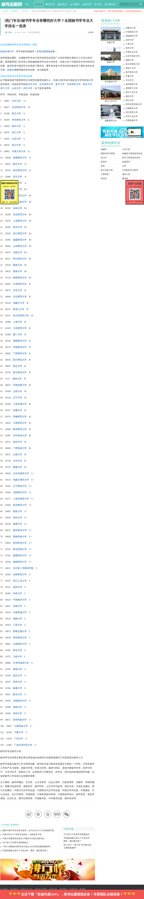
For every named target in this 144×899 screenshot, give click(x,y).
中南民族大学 (20, 612)
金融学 (104, 149)
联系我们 (14, 889)
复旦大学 (60, 84)
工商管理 (105, 174)
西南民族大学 (20, 536)
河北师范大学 (20, 296)
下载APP (109, 4)
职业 (97, 4)
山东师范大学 (20, 246)
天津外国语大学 (21, 663)
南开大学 (17, 164)
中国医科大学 (132, 108)
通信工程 (126, 174)
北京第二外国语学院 (23, 568)
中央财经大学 (132, 32)
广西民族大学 (20, 448)
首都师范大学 (20, 157)
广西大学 (130, 44)
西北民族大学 (20, 549)
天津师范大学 (20, 284)
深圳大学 (17, 713)
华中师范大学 (20, 258)
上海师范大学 (20, 221)
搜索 (141, 4)
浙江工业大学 (20, 581)
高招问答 (73, 889)
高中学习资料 (41, 889)
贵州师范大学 (20, 543)
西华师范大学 (20, 637)
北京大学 (32, 84)
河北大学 (130, 80)
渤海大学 (17, 669)
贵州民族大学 (20, 719)
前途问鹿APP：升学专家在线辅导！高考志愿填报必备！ (119, 11)
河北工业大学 (132, 116)
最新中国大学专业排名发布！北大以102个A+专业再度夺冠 (28, 830)
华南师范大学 (20, 347)
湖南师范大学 (20, 341)
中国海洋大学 (20, 599)
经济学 (104, 162)
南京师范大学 (20, 170)
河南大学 (111, 42)
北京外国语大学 (21, 473)
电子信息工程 (107, 170)
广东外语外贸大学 (23, 745)
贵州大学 (130, 48)
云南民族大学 (21, 726)
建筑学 (125, 178)
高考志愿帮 (11, 4)
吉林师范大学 (20, 574)
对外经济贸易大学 (134, 104)
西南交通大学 (20, 631)
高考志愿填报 (43, 51)
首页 (39, 4)
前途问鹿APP (7, 51)
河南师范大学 (20, 701)
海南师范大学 (20, 562)
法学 (124, 166)
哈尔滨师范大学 (21, 315)
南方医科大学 (132, 72)
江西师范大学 (20, 423)
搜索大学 (124, 4)
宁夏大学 (18, 732)
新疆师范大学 (20, 555)
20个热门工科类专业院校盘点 (15, 842)
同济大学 (17, 682)
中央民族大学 (20, 202)
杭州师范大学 (20, 505)
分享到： (91, 32)
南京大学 (87, 84)
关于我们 (4, 889)
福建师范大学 (20, 240)
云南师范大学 (20, 644)
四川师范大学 (20, 360)
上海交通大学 (20, 404)
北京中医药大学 (133, 56)
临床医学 (126, 162)
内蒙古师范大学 (21, 479)
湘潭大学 (130, 60)
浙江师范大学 (20, 233)
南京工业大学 (132, 92)
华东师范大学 (74, 84)
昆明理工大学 (132, 88)
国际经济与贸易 (108, 153)
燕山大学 (130, 100)
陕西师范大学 (20, 277)
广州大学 (18, 738)
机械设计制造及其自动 (132, 153)
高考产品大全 (27, 889)
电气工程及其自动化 (131, 158)
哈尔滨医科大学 (133, 64)
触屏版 (83, 889)
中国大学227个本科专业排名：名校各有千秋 (21, 834)
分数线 (74, 4)
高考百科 (53, 889)
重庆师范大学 (20, 530)
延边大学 (17, 675)
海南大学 (17, 707)
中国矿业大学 (132, 52)
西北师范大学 (20, 372)
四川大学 (27, 88)
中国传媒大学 (20, 385)
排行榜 (86, 4)
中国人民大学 (19, 151)
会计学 (104, 158)
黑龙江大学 (18, 309)
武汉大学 (17, 176)
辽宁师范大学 (20, 486)
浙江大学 (4, 88)
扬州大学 (130, 96)
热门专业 (25, 11)
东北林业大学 (111, 82)
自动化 (104, 178)
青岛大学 (17, 650)
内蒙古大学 (18, 303)
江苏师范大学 (20, 328)
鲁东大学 (17, 694)
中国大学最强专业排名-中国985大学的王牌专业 (23, 838)
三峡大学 (17, 656)
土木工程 (126, 149)
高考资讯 (14, 11)
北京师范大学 (46, 84)
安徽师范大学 (20, 416)
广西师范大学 (20, 353)
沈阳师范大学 (20, 492)
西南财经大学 (132, 36)
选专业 (62, 4)
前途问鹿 (11, 70)
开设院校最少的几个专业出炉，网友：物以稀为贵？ (25, 850)
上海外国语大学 (21, 498)
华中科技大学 (20, 435)
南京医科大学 (132, 84)
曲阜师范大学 (20, 429)
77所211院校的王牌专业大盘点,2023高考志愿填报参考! (26, 846)
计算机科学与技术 (130, 170)
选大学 (50, 4)
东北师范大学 (20, 214)
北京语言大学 (20, 195)
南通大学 (17, 688)
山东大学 (16, 88)
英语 (103, 166)
